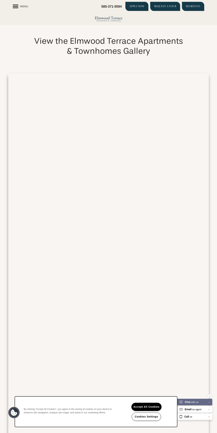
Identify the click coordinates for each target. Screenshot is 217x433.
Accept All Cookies (146, 406)
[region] (96, 411)
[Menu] (20, 6)
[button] (136, 6)
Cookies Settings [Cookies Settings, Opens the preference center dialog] (146, 416)
